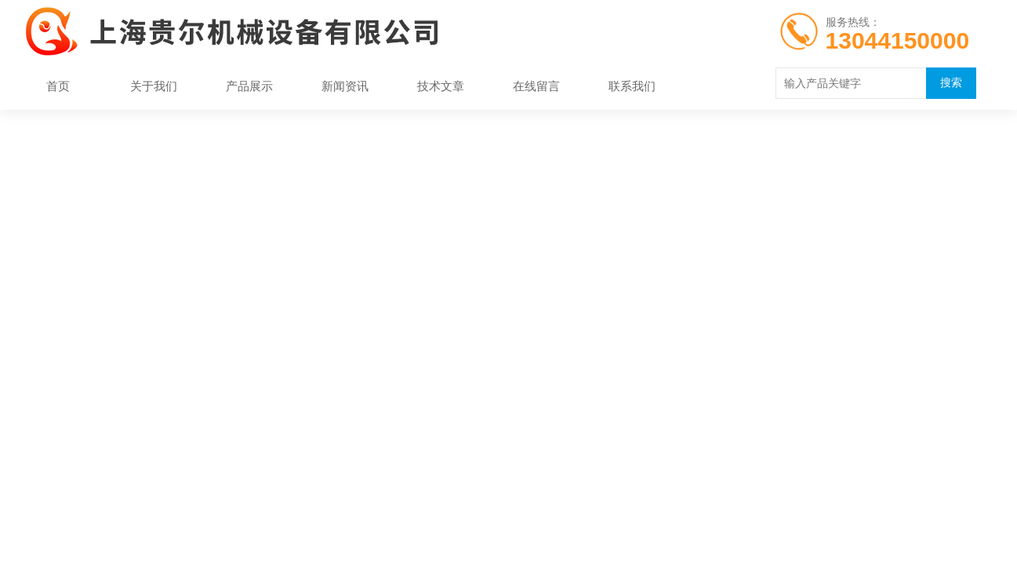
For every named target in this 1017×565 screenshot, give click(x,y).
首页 (58, 86)
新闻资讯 (345, 86)
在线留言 (536, 86)
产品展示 (249, 86)
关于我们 (153, 86)
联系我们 (632, 86)
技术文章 (440, 86)
